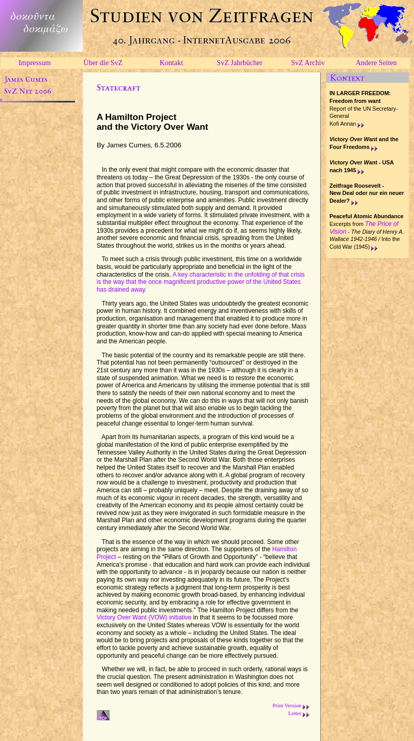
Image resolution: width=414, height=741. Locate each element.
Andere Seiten (376, 63)
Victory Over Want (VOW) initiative (144, 617)
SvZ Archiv (308, 63)
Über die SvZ (102, 63)
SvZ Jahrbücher (239, 63)
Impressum (35, 63)
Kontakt (171, 63)
